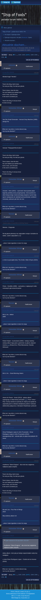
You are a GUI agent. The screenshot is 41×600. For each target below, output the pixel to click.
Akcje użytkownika (32, 60)
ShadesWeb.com (25, 597)
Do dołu (4, 54)
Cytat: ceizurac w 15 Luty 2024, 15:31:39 (16, 540)
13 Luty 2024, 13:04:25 (8, 115)
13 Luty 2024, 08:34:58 (8, 72)
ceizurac (12, 65)
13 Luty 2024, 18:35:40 (8, 143)
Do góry (4, 574)
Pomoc (12, 591)
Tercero (12, 214)
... (17, 55)
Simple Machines (25, 595)
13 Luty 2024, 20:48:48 (8, 221)
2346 (23, 55)
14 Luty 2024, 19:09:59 (8, 369)
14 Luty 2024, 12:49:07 (8, 282)
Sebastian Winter (15, 108)
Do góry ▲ (27, 591)
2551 (2, 57)
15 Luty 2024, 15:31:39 (8, 460)
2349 (35, 55)
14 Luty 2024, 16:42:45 (8, 336)
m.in (8, 345)
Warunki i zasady (19, 591)
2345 (19, 55)
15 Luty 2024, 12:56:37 (8, 427)
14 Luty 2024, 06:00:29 (8, 255)
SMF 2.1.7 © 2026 (15, 595)
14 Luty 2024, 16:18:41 (8, 310)
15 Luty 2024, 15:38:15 (8, 505)
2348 (32, 55)
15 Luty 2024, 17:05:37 (8, 535)
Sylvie (30, 37)
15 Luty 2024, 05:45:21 (8, 393)
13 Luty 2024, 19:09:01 (8, 186)
